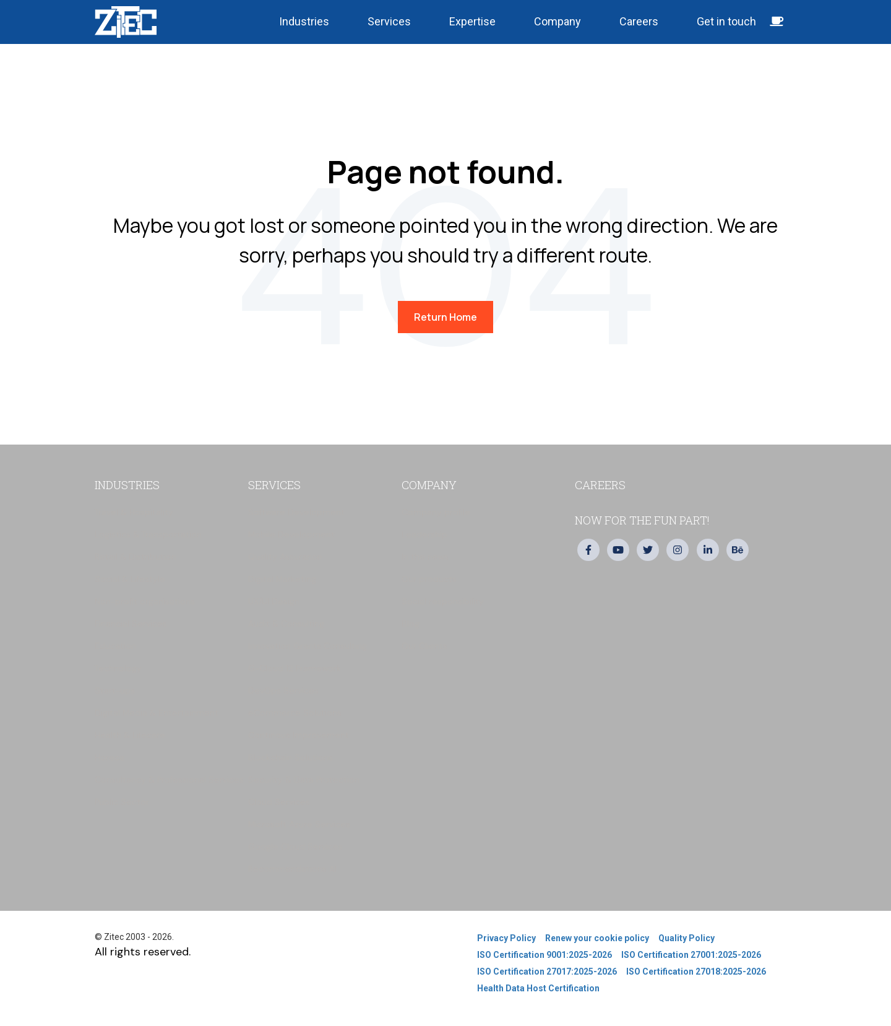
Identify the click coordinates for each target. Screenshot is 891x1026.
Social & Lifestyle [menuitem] (130, 579)
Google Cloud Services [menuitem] (295, 846)
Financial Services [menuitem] (131, 623)
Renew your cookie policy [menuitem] (597, 938)
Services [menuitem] (274, 484)
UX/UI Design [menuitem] (273, 601)
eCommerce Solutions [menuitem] (295, 712)
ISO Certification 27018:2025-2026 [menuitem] (696, 971)
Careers (638, 21)
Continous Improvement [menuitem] (298, 735)
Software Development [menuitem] (296, 512)
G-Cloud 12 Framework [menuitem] (294, 668)
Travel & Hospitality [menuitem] (134, 512)
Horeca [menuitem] (109, 757)
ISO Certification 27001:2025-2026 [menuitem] (691, 955)
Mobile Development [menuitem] (291, 534)
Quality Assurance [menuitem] (285, 556)
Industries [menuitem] (127, 484)
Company (557, 21)
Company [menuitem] (429, 484)
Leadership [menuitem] (424, 534)
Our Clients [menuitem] (424, 645)
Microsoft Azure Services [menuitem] (299, 824)
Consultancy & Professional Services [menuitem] (169, 779)
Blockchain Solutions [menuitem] (290, 757)
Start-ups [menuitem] (115, 690)
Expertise (472, 21)
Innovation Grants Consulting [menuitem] (307, 645)
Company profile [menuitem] (436, 512)
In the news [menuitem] (425, 556)
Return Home (445, 317)
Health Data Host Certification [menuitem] (538, 988)
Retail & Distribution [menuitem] (135, 556)
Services (389, 21)
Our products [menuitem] (429, 579)
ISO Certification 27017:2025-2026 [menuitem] (547, 971)
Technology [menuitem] (118, 668)
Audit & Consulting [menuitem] (286, 623)
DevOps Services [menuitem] (283, 690)
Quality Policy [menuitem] (686, 938)
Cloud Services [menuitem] (279, 801)
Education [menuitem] (115, 645)
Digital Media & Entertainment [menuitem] (156, 712)
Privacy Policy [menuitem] (506, 938)
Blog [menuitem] (411, 623)
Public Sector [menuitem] (122, 801)
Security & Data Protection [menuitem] (303, 779)
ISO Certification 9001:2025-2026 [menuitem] (544, 955)
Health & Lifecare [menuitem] (130, 735)
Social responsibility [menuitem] (443, 601)
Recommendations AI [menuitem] (292, 868)
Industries (304, 21)
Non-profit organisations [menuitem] (145, 601)
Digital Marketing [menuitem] (282, 579)
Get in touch (740, 21)
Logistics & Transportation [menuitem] (148, 534)
